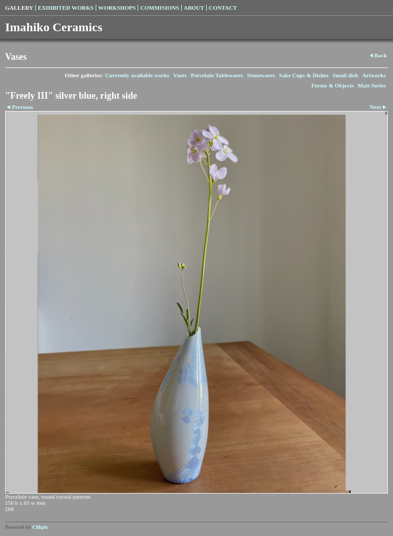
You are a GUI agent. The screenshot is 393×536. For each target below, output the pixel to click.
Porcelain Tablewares (217, 75)
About (194, 8)
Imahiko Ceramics (53, 27)
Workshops (117, 8)
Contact (223, 8)
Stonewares (261, 75)
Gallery (19, 8)
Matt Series (372, 85)
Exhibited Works (66, 8)
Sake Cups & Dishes (304, 75)
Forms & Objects (332, 85)
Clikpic (40, 527)
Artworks (374, 75)
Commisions (159, 8)
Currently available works (137, 75)
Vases (180, 75)
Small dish (345, 75)
